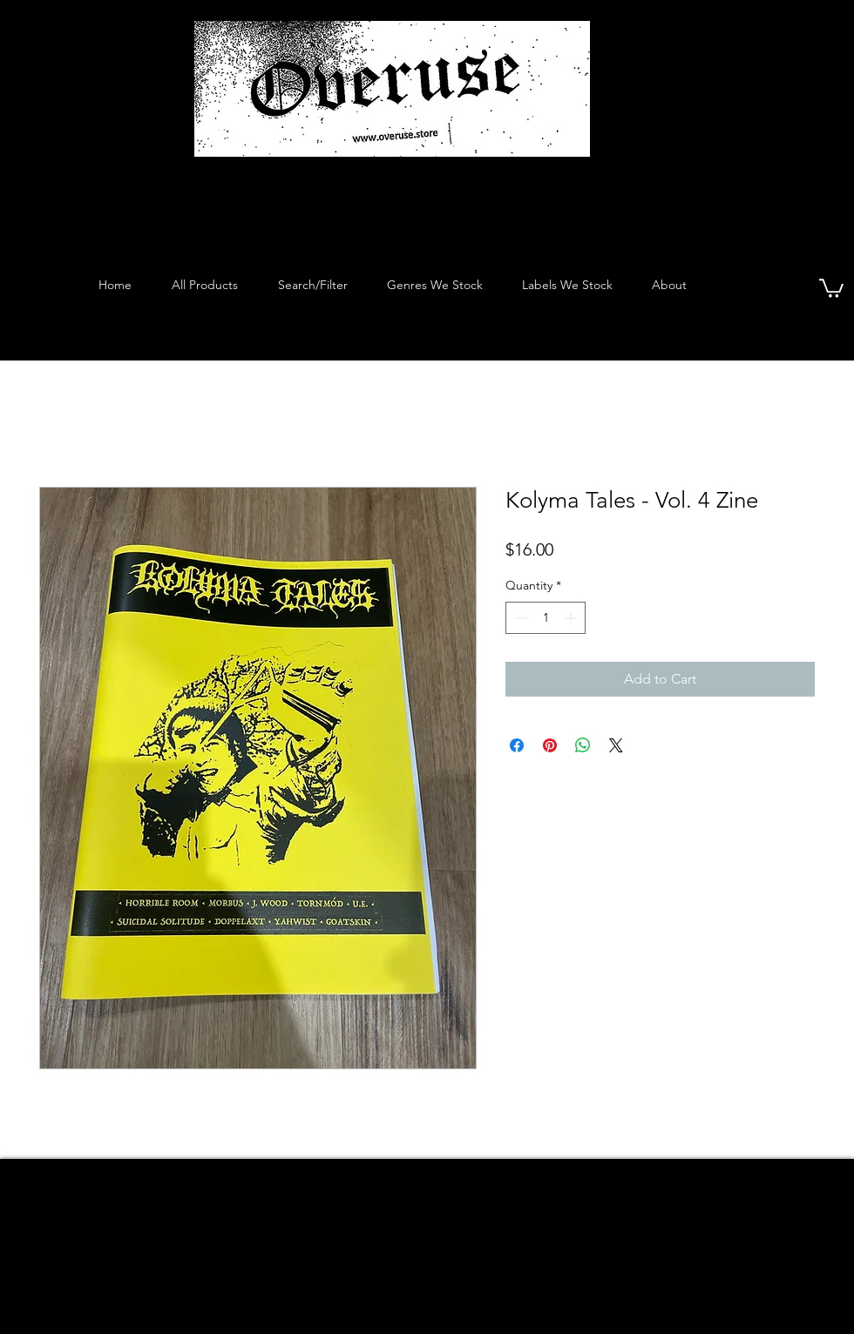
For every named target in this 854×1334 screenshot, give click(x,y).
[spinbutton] (545, 618)
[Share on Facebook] (516, 745)
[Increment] (572, 618)
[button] (831, 287)
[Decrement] (519, 618)
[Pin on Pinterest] (549, 745)
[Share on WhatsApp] (583, 745)
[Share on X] (616, 745)
